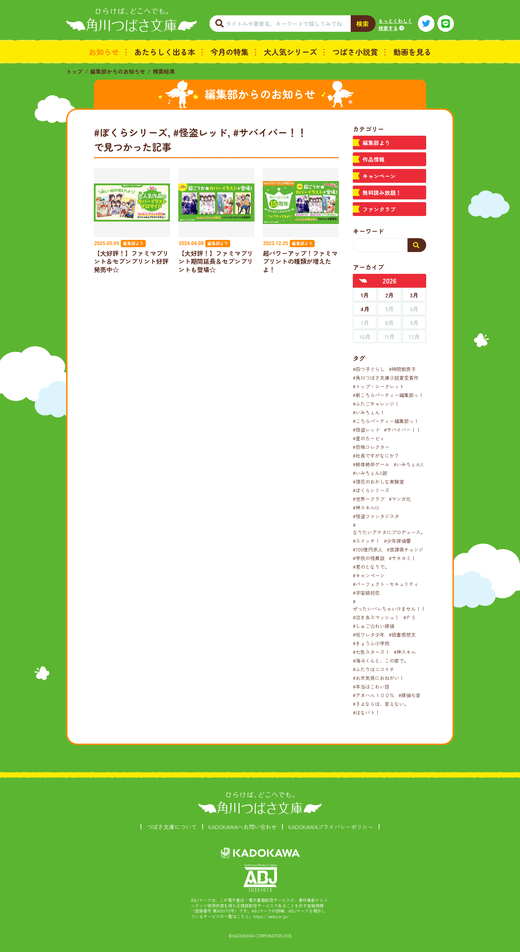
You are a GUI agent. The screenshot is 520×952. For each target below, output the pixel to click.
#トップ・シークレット (378, 386)
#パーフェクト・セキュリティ (386, 584)
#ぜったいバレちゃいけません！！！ (391, 605)
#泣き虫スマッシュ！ (376, 617)
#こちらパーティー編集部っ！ (386, 420)
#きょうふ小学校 (371, 643)
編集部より (376, 142)
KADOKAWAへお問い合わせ (242, 827)
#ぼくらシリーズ (371, 490)
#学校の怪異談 (369, 558)
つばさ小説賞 (355, 51)
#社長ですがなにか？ (376, 455)
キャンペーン (379, 176)
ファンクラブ (379, 209)
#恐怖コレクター (371, 446)
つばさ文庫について (172, 827)
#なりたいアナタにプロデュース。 (389, 528)
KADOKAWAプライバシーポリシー (330, 827)
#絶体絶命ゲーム (371, 464)
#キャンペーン (369, 575)
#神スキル (405, 651)
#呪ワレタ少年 (369, 634)
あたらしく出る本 (164, 51)
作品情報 (373, 159)
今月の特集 (229, 51)
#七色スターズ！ (371, 651)
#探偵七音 (409, 695)
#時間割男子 (402, 369)
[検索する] (416, 245)
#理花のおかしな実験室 (378, 481)
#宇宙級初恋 (366, 592)
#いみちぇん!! (408, 464)
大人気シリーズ (290, 51)
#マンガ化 (400, 498)
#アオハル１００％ (373, 695)
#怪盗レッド (366, 429)
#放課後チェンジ (405, 549)
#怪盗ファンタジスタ (376, 516)
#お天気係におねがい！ (378, 677)
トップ (74, 71)
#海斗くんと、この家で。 (381, 660)
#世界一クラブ (369, 498)
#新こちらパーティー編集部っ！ (388, 395)
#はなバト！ (366, 712)
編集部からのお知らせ (117, 71)
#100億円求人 (368, 549)
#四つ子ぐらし (369, 369)
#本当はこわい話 (371, 686)
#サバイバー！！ (402, 429)
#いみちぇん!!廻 (370, 472)
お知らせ (104, 51)
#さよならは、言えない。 (381, 703)
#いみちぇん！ (369, 412)
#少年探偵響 (397, 540)
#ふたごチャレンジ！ (376, 403)
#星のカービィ (369, 438)
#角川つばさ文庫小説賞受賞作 (386, 377)
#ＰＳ (409, 617)
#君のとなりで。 (371, 566)
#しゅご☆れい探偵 (373, 625)
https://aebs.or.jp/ (271, 916)
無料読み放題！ (381, 192)
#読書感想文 (402, 634)
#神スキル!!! (366, 507)
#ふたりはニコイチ (373, 669)
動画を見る (412, 51)
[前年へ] (363, 280)
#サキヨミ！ (402, 558)
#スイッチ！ (366, 540)
